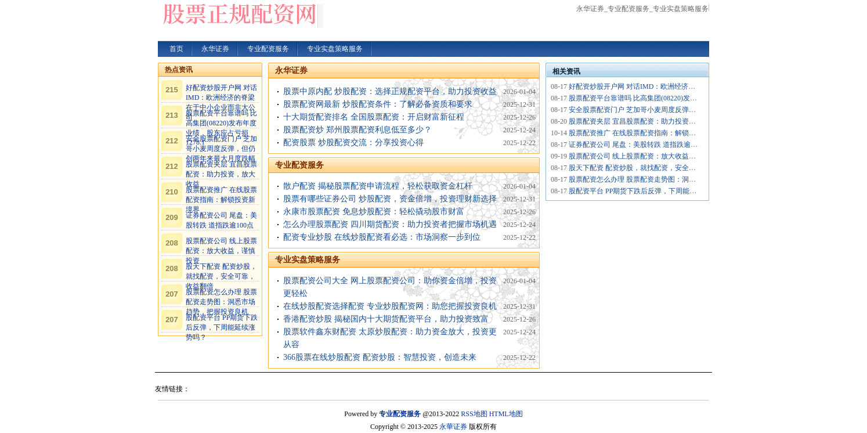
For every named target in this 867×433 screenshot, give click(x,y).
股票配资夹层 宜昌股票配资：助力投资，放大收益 (221, 174)
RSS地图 (474, 414)
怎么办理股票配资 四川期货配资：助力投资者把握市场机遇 (390, 224)
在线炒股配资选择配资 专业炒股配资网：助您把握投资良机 (390, 306)
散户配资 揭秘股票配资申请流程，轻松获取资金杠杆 (377, 186)
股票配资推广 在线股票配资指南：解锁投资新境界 (221, 200)
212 (171, 140)
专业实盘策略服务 (307, 259)
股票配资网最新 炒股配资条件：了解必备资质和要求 (377, 104)
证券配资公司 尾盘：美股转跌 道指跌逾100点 (638, 144)
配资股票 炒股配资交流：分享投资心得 (353, 142)
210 (171, 191)
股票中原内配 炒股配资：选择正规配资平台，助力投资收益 (390, 91)
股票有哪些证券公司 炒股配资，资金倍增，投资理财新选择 (390, 198)
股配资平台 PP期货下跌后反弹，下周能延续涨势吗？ (222, 327)
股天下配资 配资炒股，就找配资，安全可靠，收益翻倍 (221, 276)
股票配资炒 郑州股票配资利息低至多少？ (357, 129)
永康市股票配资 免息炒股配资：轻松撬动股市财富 (373, 211)
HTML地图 (506, 414)
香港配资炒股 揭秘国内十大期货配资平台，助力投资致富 (386, 319)
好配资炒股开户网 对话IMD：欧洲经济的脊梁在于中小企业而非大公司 (677, 86)
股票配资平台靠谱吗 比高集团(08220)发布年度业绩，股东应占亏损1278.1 (681, 98)
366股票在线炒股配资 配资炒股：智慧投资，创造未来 (379, 357)
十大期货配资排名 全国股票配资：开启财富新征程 (373, 117)
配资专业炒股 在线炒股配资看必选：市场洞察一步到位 (382, 237)
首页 (176, 49)
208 (171, 243)
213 (171, 115)
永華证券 (453, 427)
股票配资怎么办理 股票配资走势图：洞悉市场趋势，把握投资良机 (221, 302)
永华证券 (291, 70)
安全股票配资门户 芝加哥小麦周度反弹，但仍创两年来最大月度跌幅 (221, 149)
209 (171, 217)
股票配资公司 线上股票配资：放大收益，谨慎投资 (221, 251)
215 (171, 89)
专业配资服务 (299, 165)
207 (171, 294)
